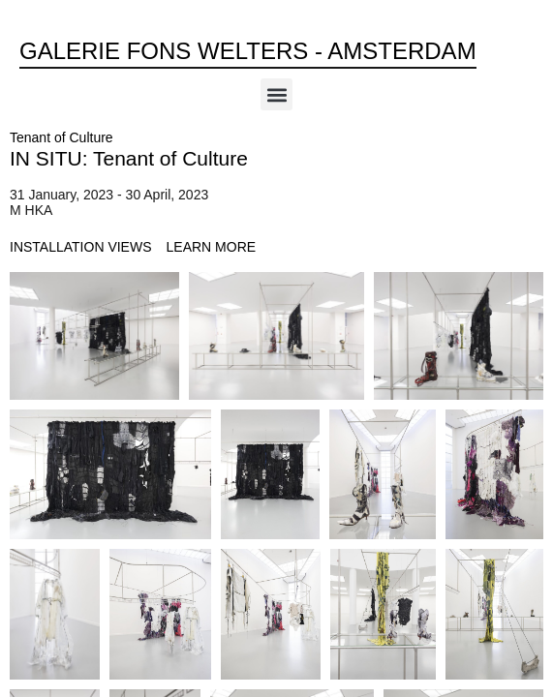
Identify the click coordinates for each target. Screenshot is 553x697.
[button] (276, 94)
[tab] (81, 247)
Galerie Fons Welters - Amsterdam (247, 51)
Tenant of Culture (61, 137)
